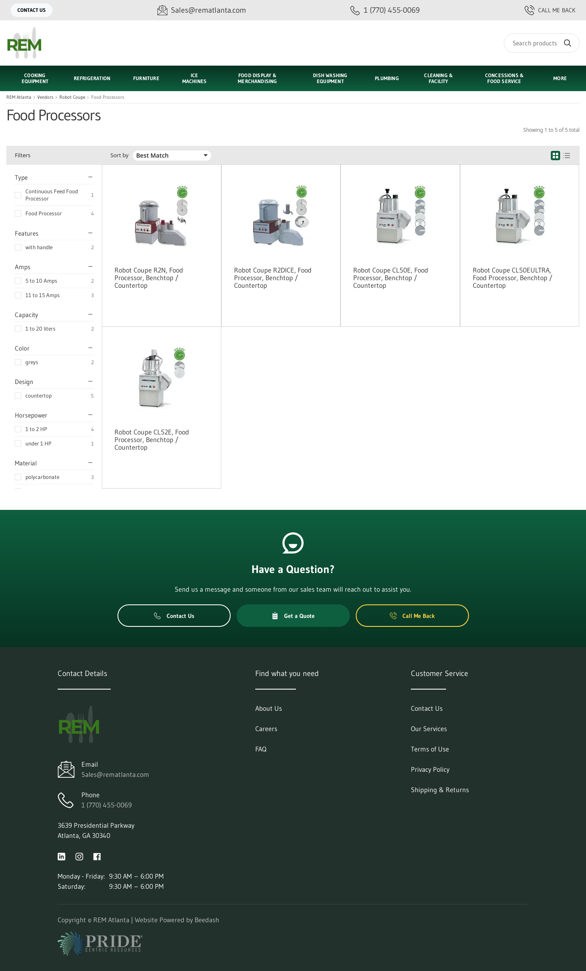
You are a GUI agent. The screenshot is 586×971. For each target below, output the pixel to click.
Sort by (119, 155)
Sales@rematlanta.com (115, 774)
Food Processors (107, 97)
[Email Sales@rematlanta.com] (201, 10)
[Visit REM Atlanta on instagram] (79, 855)
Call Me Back (550, 10)
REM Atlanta (18, 97)
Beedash (207, 919)
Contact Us (31, 10)
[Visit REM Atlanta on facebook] (97, 855)
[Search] (542, 43)
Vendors (45, 97)
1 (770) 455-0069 (106, 805)
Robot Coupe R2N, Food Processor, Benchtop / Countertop (148, 277)
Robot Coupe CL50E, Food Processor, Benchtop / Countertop (390, 277)
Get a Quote (293, 616)
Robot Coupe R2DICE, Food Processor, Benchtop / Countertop (273, 277)
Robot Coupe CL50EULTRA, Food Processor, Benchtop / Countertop (513, 277)
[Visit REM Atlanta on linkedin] (61, 855)
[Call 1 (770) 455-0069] (385, 10)
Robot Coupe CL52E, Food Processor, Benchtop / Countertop (151, 439)
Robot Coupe (72, 97)
